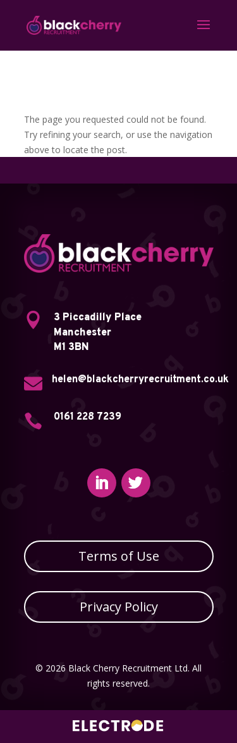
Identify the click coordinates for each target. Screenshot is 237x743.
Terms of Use (118, 556)
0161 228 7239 (87, 417)
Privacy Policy (119, 606)
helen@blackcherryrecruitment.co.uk (140, 379)
